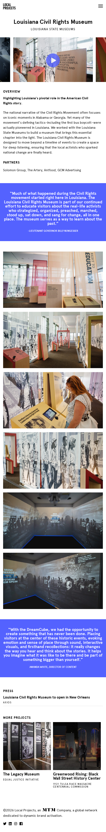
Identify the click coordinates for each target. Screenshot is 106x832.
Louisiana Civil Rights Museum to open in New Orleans (46, 697)
